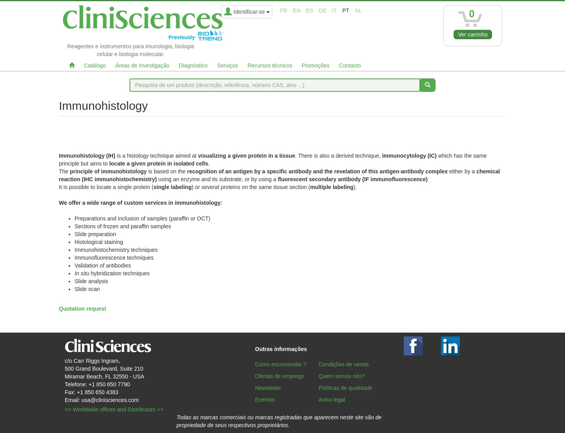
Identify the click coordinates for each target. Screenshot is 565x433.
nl (358, 10)
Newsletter (268, 388)
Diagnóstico (193, 65)
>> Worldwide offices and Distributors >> (114, 409)
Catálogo (95, 65)
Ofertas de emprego (279, 376)
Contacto (350, 65)
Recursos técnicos (270, 65)
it (334, 10)
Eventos (265, 400)
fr (284, 10)
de (322, 10)
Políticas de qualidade (345, 388)
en (297, 10)
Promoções (316, 65)
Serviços (227, 65)
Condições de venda (344, 364)
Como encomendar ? (280, 364)
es (309, 10)
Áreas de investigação (142, 65)
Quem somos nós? (342, 376)
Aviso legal (332, 400)
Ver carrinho (472, 34)
